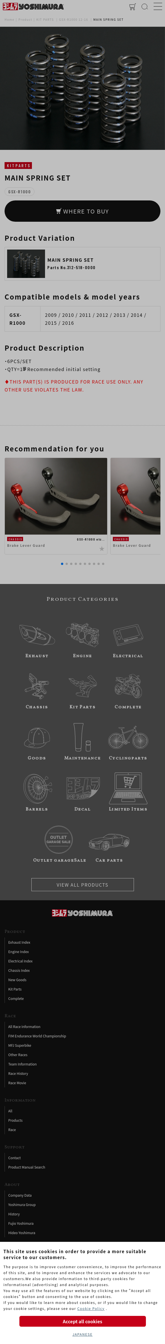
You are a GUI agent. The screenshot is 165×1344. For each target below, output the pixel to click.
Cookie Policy (91, 1308)
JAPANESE (82, 1334)
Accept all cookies (82, 1321)
